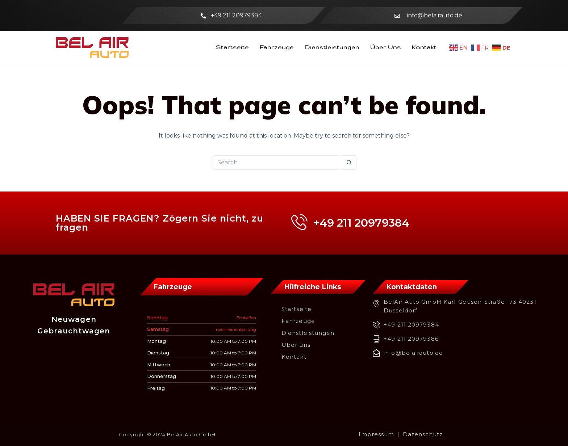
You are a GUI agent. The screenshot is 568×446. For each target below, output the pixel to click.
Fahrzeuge (277, 47)
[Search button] (349, 162)
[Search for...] (277, 162)
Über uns (385, 47)
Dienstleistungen (332, 47)
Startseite (232, 47)
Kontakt (424, 47)
